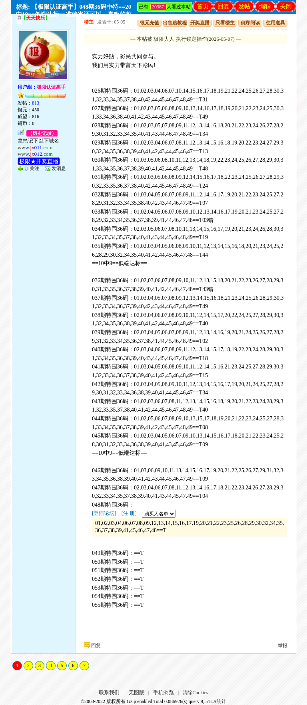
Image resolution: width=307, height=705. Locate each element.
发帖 (244, 6)
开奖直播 (199, 23)
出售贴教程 (175, 23)
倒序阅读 (250, 23)
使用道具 (275, 23)
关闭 (286, 6)
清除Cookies (195, 692)
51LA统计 (215, 701)
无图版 (136, 692)
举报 (282, 645)
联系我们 (109, 692)
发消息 (59, 168)
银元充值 (149, 23)
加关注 (32, 168)
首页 (203, 6)
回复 (223, 6)
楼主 (89, 22)
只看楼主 (225, 23)
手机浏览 (163, 692)
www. (35, 148)
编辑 (265, 6)
